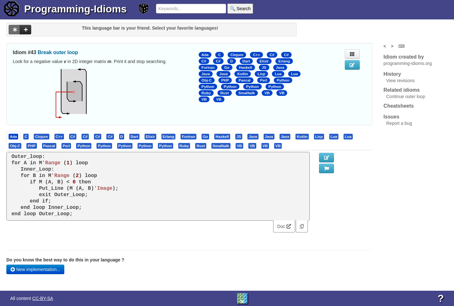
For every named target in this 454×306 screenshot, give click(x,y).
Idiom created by (404, 57)
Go (226, 67)
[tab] (13, 136)
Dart (246, 61)
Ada (205, 55)
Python (283, 80)
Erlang (284, 61)
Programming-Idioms (75, 9)
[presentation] (13, 136)
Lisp (261, 74)
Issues (392, 116)
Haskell (245, 67)
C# (272, 55)
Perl (263, 80)
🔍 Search (240, 8)
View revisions (400, 80)
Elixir (264, 61)
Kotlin (242, 74)
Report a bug (399, 123)
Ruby (206, 93)
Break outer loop (58, 52)
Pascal (244, 80)
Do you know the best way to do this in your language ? (65, 259)
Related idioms (402, 90)
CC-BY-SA (42, 298)
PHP (225, 80)
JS (264, 67)
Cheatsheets (399, 106)
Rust (224, 93)
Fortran (208, 67)
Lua (278, 74)
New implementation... (35, 269)
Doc (284, 226)
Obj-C (207, 80)
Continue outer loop (405, 96)
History (392, 74)
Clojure (237, 55)
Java (280, 67)
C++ (256, 55)
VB (267, 93)
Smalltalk (246, 93)
